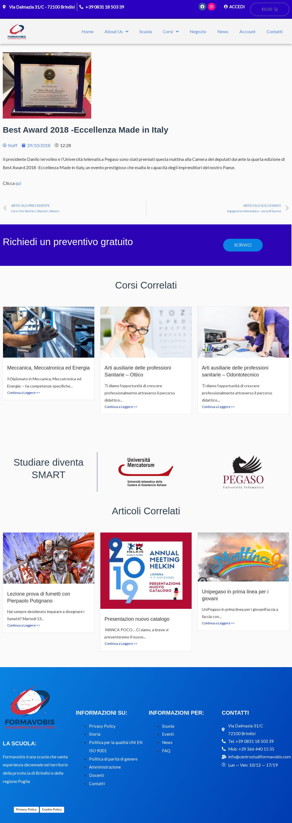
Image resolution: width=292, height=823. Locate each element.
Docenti (96, 775)
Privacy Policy (102, 726)
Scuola (145, 31)
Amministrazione (105, 767)
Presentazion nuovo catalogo (139, 619)
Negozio (198, 31)
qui (18, 183)
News (222, 31)
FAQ (166, 750)
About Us (116, 32)
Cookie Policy (52, 809)
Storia (94, 734)
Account (247, 31)
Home (87, 31)
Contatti (275, 31)
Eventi (168, 734)
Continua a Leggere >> (23, 400)
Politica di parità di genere (114, 759)
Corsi (171, 32)
